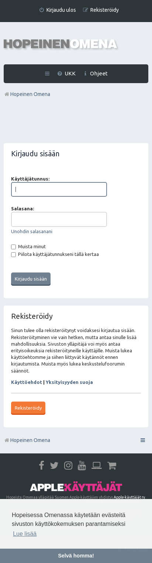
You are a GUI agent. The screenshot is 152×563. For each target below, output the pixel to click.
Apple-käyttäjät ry (129, 497)
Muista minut (28, 246)
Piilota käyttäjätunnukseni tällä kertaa (55, 254)
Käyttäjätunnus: (30, 178)
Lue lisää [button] (25, 534)
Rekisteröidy (28, 407)
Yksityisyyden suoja (69, 382)
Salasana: (22, 208)
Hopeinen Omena (27, 440)
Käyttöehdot (26, 382)
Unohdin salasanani (31, 231)
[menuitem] (57, 10)
